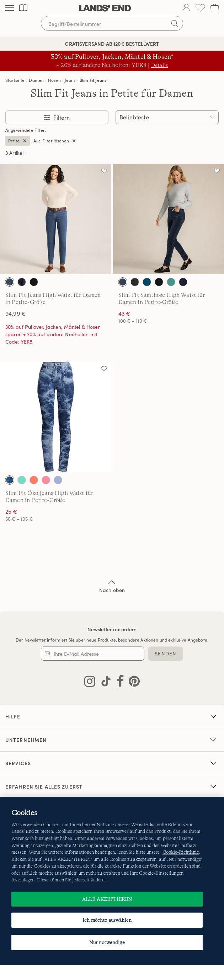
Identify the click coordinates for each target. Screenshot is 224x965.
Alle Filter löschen (51, 140)
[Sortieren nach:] (167, 117)
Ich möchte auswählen (107, 920)
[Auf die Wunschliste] (104, 170)
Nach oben (112, 585)
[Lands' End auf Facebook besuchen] (118, 682)
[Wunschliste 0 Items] (200, 8)
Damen (36, 80)
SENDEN (165, 653)
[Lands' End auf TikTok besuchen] (103, 682)
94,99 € (15, 313)
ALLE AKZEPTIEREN (107, 899)
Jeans (70, 80)
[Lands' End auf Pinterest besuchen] (132, 682)
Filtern (61, 118)
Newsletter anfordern (112, 629)
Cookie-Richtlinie (180, 852)
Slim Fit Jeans (93, 80)
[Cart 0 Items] (214, 8)
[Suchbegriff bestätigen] (174, 23)
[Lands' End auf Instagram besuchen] (89, 682)
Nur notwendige (107, 942)
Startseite (15, 80)
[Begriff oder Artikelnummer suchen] (112, 23)
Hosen (54, 80)
